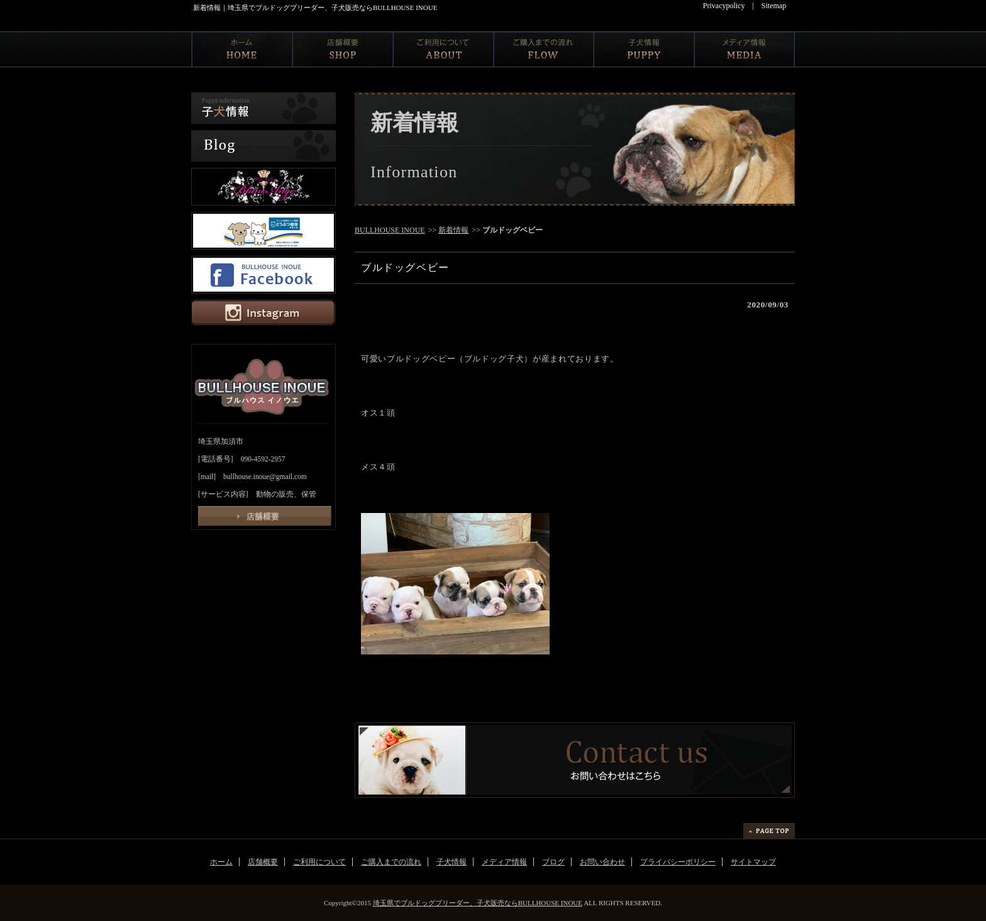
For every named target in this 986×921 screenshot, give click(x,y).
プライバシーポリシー (678, 862)
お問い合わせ (602, 862)
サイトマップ (753, 862)
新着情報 (453, 230)
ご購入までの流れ (391, 862)
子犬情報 (451, 862)
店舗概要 (263, 862)
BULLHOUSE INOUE (390, 230)
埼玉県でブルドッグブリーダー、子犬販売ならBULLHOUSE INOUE (477, 903)
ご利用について (319, 862)
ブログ (553, 862)
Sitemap (774, 5)
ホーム (221, 862)
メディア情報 (504, 862)
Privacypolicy (724, 5)
